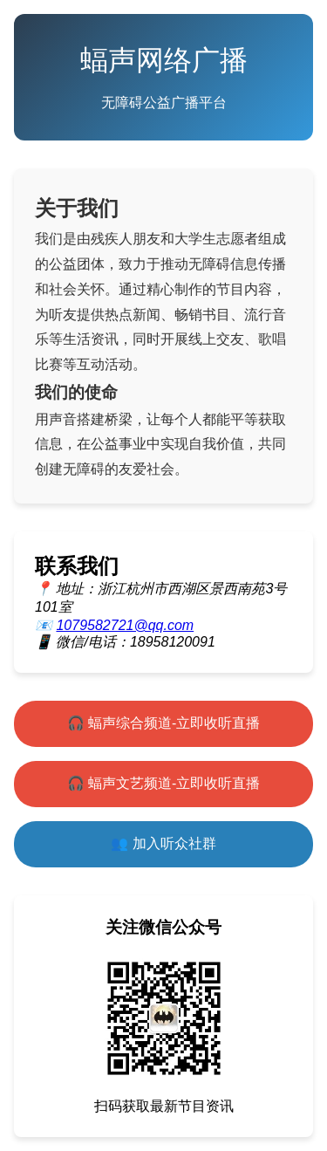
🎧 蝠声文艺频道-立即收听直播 (164, 783)
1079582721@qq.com (125, 625)
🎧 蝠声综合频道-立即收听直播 (164, 723)
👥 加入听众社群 (163, 843)
